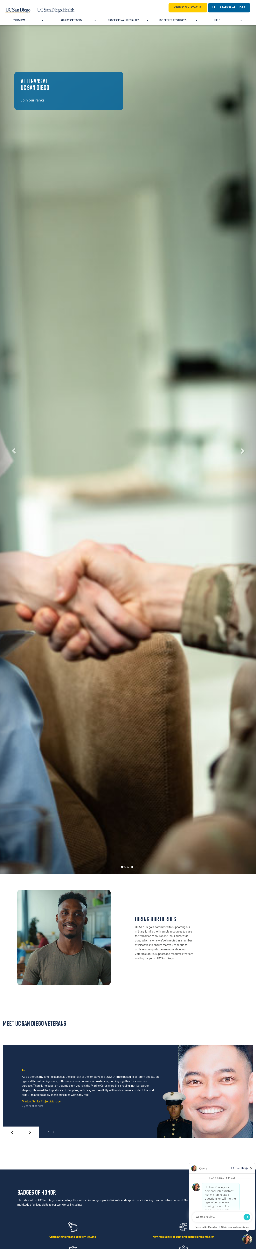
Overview (28, 20)
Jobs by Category (78, 20)
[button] (13, 449)
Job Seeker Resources (178, 20)
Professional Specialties (128, 20)
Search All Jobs (229, 7)
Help (228, 20)
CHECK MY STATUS (188, 7)
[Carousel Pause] (132, 867)
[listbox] (128, 449)
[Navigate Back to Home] (40, 8)
